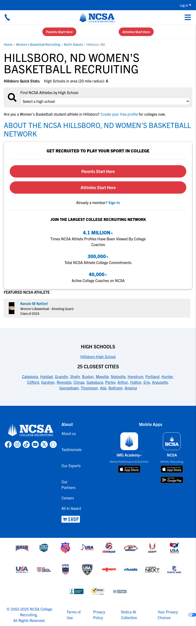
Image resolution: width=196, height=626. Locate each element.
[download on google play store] (172, 480)
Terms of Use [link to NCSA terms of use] (74, 614)
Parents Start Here (59, 32)
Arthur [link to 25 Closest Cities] (123, 382)
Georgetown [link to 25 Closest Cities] (69, 387)
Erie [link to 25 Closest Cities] (147, 382)
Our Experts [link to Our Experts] (71, 465)
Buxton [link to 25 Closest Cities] (88, 376)
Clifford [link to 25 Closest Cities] (33, 382)
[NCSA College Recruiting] (97, 17)
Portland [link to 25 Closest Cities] (152, 376)
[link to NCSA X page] (44, 444)
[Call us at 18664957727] (7, 17)
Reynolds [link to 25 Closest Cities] (64, 382)
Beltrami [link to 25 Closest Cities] (115, 387)
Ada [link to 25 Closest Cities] (103, 387)
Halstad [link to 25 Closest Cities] (46, 376)
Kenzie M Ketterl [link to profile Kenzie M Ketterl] (34, 303)
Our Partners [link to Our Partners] (68, 484)
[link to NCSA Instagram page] (17, 444)
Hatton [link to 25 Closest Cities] (135, 382)
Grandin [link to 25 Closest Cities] (61, 376)
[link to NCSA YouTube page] (35, 444)
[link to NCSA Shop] (71, 519)
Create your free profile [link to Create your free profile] (119, 114)
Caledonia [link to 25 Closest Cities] (30, 376)
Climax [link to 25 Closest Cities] (79, 382)
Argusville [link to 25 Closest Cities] (160, 382)
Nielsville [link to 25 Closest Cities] (118, 376)
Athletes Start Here (136, 32)
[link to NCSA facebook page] (8, 444)
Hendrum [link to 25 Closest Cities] (135, 376)
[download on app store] (129, 469)
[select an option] (105, 101)
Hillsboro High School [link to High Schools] (98, 356)
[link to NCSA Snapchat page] (53, 444)
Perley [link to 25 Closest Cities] (110, 382)
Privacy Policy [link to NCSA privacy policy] (99, 614)
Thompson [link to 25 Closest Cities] (89, 387)
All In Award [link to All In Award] (71, 508)
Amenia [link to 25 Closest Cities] (131, 387)
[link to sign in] (114, 202)
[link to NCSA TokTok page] (26, 444)
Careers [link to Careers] (67, 497)
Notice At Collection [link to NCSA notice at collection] (129, 614)
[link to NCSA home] (31, 430)
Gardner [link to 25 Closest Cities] (48, 382)
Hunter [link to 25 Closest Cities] (167, 376)
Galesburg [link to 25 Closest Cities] (95, 382)
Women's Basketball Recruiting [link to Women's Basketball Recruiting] (38, 44)
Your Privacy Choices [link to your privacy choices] (168, 614)
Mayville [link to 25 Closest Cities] (102, 376)
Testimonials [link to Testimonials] (71, 449)
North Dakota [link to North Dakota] (73, 44)
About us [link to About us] (68, 433)
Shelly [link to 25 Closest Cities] (75, 376)
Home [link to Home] (8, 44)
